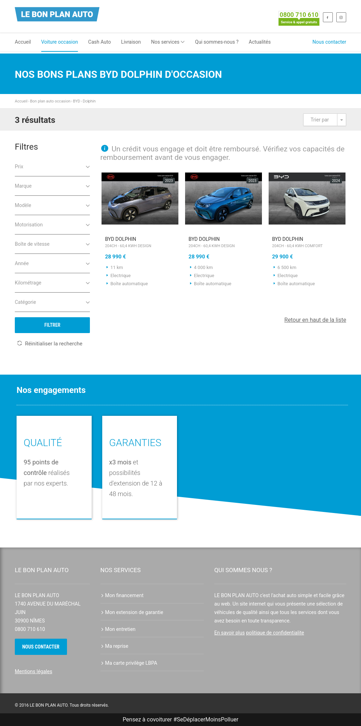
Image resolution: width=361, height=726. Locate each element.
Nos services (168, 42)
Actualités (260, 42)
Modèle (52, 204)
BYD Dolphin (140, 243)
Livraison (131, 42)
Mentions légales (33, 671)
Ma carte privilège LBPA (128, 663)
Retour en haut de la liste (315, 320)
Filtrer (52, 325)
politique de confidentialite (275, 633)
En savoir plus (229, 633)
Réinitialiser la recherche (49, 343)
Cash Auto (99, 42)
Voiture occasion (59, 42)
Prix (52, 166)
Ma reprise (114, 646)
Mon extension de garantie (131, 612)
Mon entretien (118, 629)
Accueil (23, 42)
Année (52, 262)
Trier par (320, 120)
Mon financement (122, 595)
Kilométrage (52, 282)
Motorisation (52, 224)
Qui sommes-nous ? (216, 42)
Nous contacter (329, 42)
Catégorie (52, 301)
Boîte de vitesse (52, 243)
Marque (52, 185)
